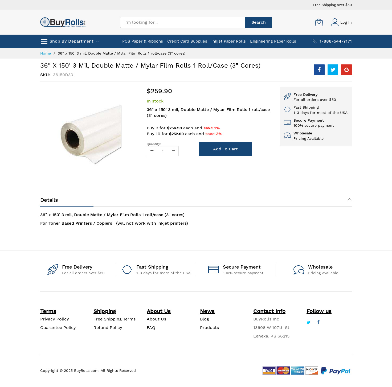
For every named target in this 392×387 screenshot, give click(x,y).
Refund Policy (107, 327)
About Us (156, 319)
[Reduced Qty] (152, 151)
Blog (204, 319)
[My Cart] (319, 22)
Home (45, 53)
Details (49, 200)
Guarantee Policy (58, 327)
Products (209, 327)
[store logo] (62, 22)
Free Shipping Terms (114, 319)
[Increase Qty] (173, 151)
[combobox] (182, 22)
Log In (346, 22)
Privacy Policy (54, 319)
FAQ (151, 327)
